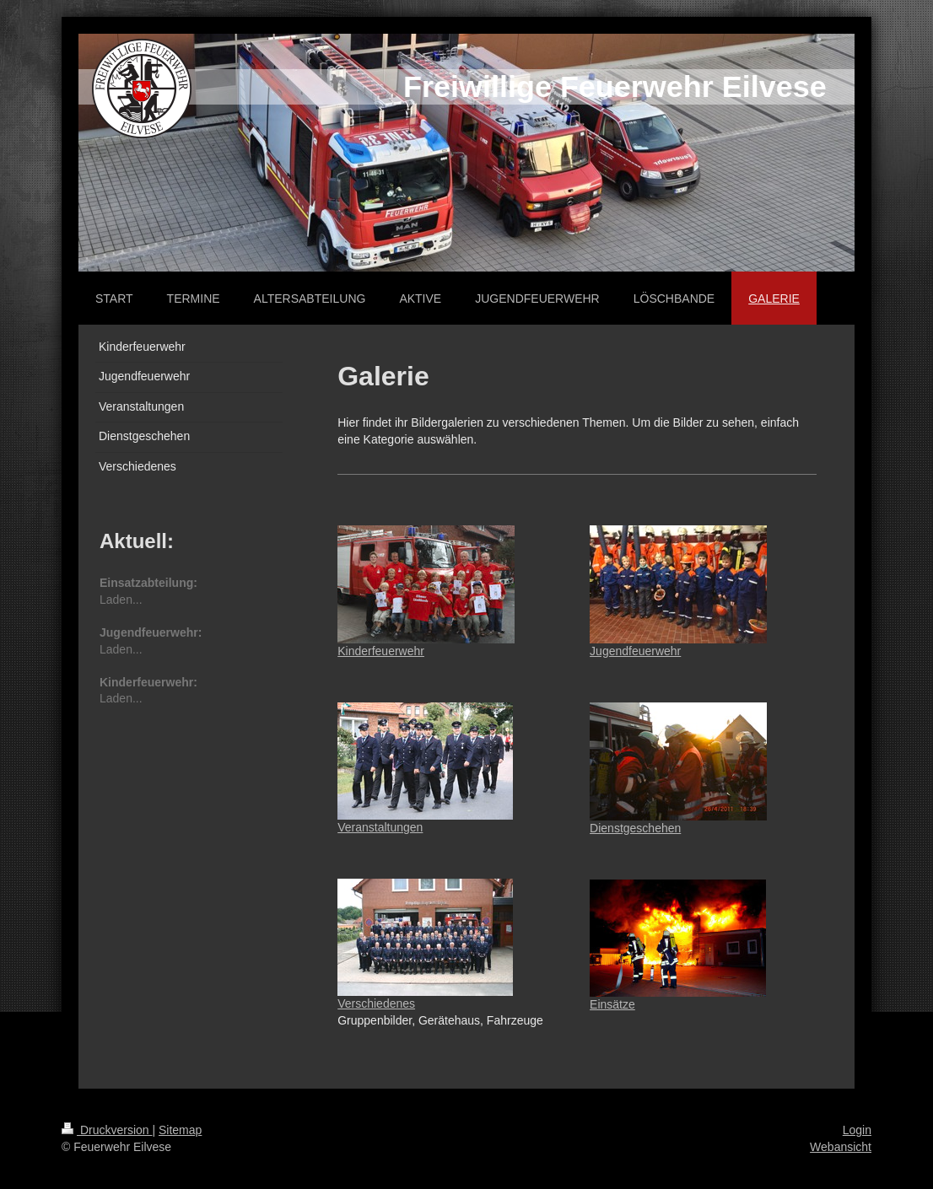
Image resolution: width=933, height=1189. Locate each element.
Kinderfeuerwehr (380, 651)
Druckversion (107, 1130)
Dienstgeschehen (635, 828)
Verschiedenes (376, 1003)
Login (857, 1130)
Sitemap (180, 1130)
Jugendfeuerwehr (635, 651)
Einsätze (612, 1004)
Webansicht (840, 1147)
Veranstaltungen (380, 827)
